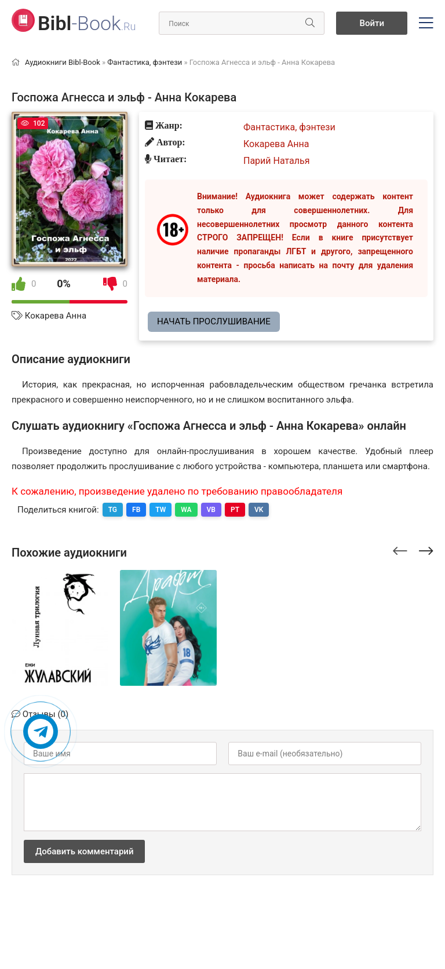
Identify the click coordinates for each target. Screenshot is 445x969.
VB (211, 510)
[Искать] (310, 23)
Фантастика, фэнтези (289, 127)
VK (258, 510)
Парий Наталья (276, 160)
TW (160, 510)
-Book (87, 23)
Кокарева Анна (55, 315)
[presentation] (400, 549)
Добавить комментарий (84, 851)
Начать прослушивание (214, 321)
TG (112, 510)
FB (136, 510)
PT (235, 510)
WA (186, 510)
